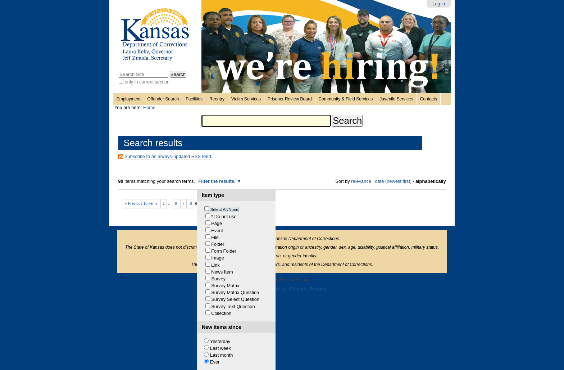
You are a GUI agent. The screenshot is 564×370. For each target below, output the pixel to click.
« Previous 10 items (141, 204)
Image (217, 258)
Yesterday (220, 341)
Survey (218, 278)
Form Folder (223, 251)
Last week (220, 348)
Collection (221, 313)
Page (216, 223)
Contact (297, 289)
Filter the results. (217, 181)
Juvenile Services (396, 98)
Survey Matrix (225, 285)
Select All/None (224, 209)
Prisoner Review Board (290, 98)
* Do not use (223, 216)
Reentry (216, 98)
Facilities (194, 98)
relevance (361, 181)
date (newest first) (393, 181)
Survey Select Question (235, 299)
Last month (221, 355)
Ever (214, 362)
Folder (217, 244)
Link (215, 265)
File (215, 237)
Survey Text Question (233, 306)
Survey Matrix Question (235, 292)
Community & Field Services (346, 98)
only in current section (147, 82)
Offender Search (163, 98)
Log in (438, 3)
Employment (129, 98)
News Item (222, 272)
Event (217, 230)
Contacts (428, 98)
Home (149, 107)
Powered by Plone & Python (282, 280)
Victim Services (246, 98)
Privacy (318, 289)
